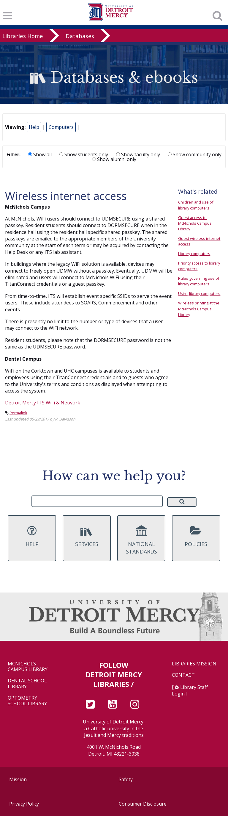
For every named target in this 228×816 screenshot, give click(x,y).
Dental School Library (27, 683)
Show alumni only (114, 159)
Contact (183, 675)
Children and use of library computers (195, 204)
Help (34, 127)
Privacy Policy (24, 804)
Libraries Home (22, 36)
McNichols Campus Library (28, 666)
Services (87, 536)
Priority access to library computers (199, 265)
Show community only (194, 154)
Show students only (83, 154)
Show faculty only (138, 154)
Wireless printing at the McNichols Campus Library (198, 308)
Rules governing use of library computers (198, 281)
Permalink (18, 412)
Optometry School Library (27, 700)
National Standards (141, 540)
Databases (80, 36)
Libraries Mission (194, 664)
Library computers (194, 253)
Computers (61, 127)
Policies (196, 536)
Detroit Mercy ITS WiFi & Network (42, 402)
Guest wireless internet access (199, 241)
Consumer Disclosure (143, 804)
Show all (40, 154)
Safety (126, 779)
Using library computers (199, 293)
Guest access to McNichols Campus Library (195, 223)
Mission (18, 779)
